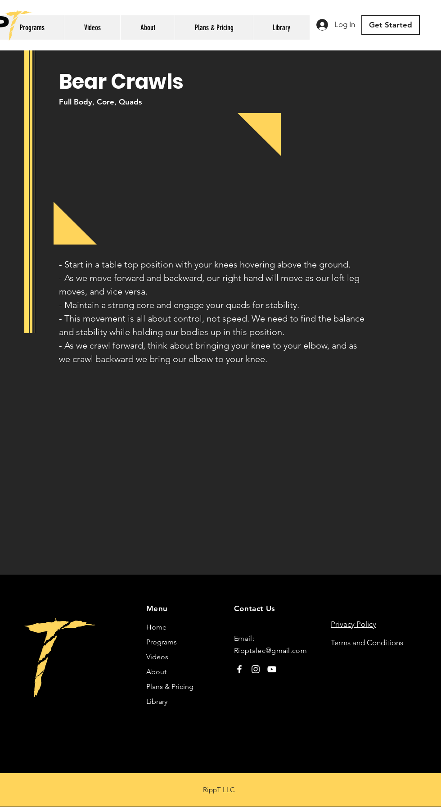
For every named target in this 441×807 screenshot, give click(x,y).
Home (156, 627)
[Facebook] (239, 669)
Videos (157, 657)
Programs (161, 642)
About (156, 671)
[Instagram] (255, 669)
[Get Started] (390, 25)
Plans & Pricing (170, 686)
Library (156, 701)
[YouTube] (271, 669)
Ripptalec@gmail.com (270, 650)
